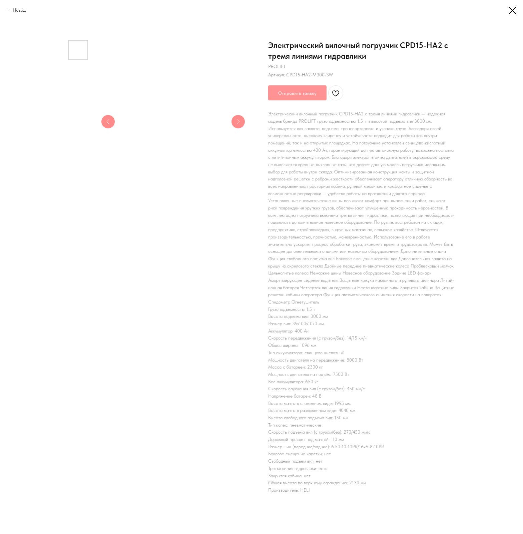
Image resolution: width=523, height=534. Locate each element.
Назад (19, 10)
